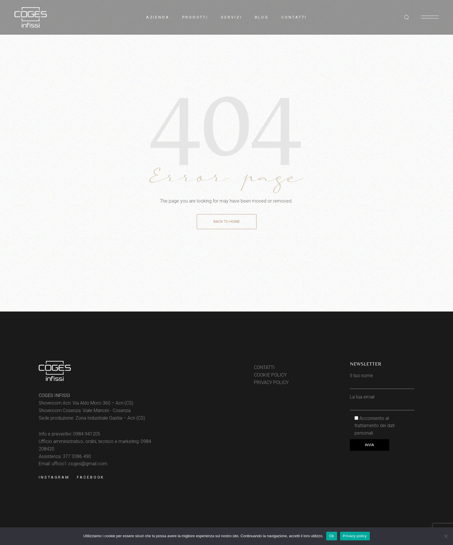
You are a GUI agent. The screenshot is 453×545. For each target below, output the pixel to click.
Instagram (54, 477)
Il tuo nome (382, 379)
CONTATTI (264, 367)
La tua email (382, 400)
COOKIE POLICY (270, 375)
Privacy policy (355, 536)
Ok (331, 536)
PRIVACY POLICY (271, 382)
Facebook (90, 477)
